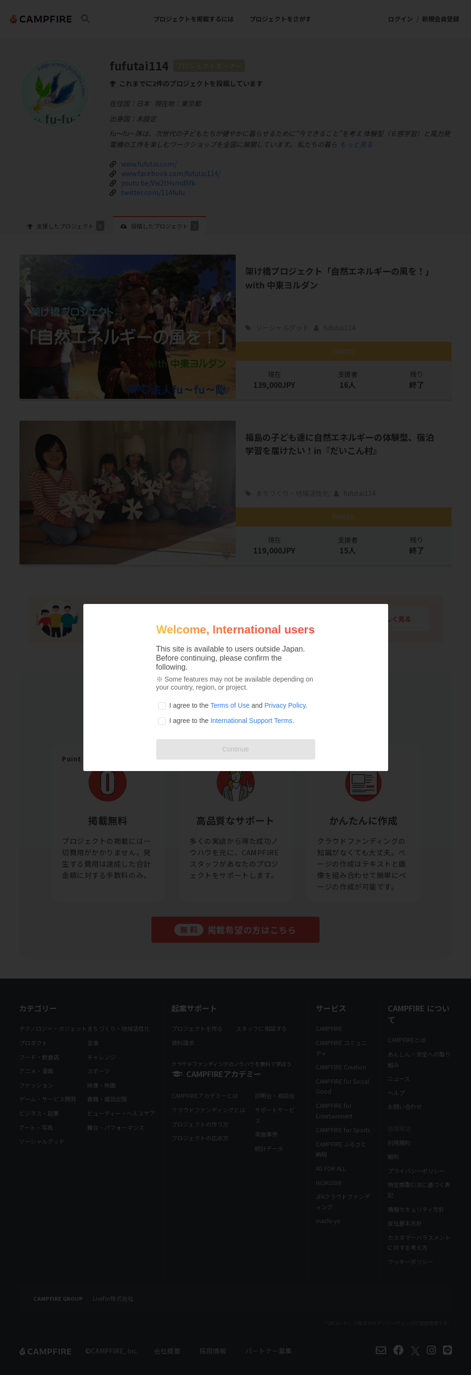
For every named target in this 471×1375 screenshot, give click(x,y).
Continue (235, 749)
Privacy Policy (284, 705)
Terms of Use (230, 705)
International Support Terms (251, 720)
